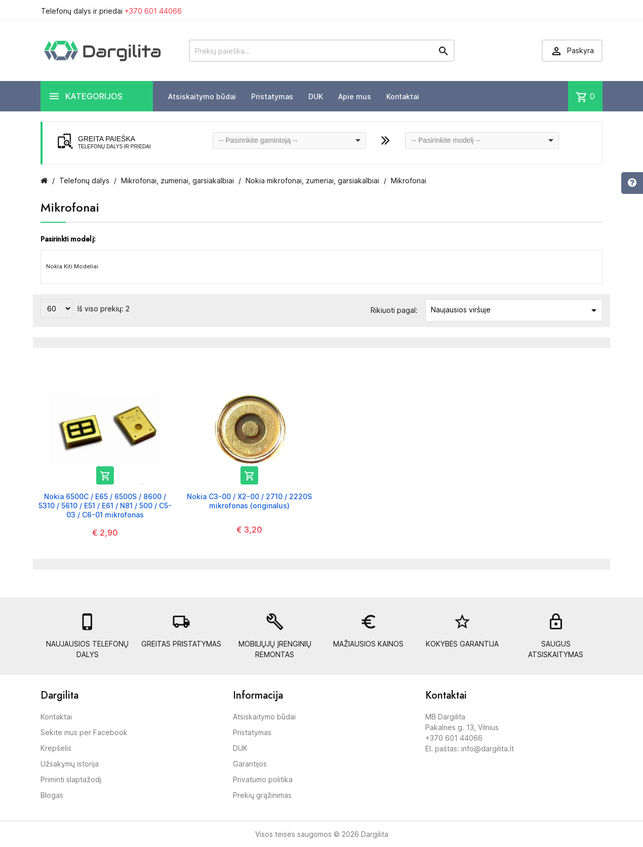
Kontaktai (402, 96)
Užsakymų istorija (70, 763)
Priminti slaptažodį (71, 779)
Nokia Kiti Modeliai (72, 266)
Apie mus (354, 96)
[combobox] (290, 140)
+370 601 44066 (153, 11)
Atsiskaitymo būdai (202, 96)
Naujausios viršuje (515, 310)
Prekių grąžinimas (262, 795)
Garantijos (250, 763)
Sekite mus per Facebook (84, 732)
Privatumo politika (263, 779)
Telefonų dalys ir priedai (111, 11)
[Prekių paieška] (322, 51)
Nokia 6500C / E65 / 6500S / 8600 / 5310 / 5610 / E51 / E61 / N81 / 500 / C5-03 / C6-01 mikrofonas (105, 505)
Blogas (52, 795)
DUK (315, 96)
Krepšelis (56, 748)
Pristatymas (272, 96)
